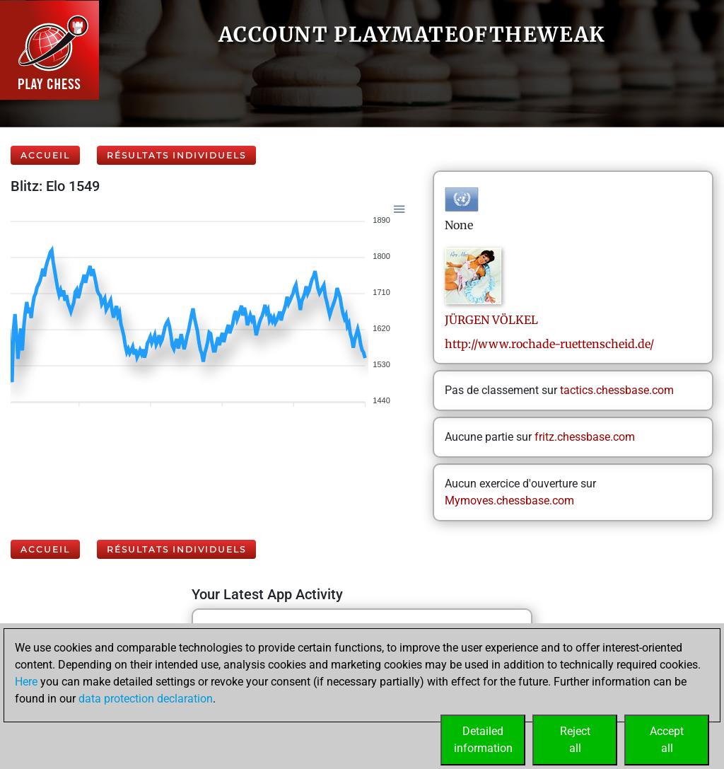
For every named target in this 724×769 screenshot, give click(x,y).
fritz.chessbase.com (585, 437)
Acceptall (667, 739)
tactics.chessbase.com (617, 390)
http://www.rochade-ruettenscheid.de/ (549, 344)
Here (26, 681)
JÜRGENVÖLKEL (491, 320)
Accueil (45, 155)
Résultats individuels (176, 155)
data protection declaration (145, 698)
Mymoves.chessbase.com (509, 500)
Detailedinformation (483, 739)
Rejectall (575, 739)
